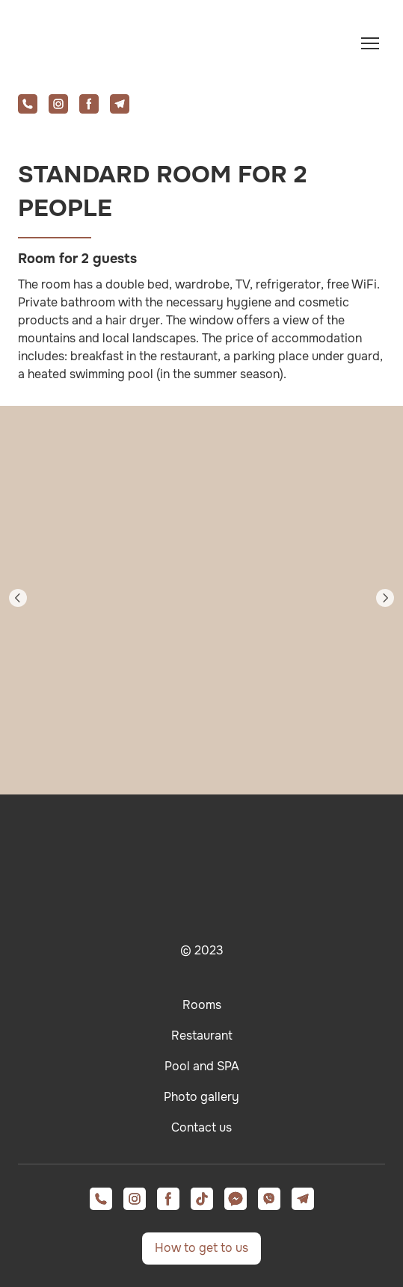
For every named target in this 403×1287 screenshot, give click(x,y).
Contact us (201, 1127)
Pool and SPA (201, 1066)
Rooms (201, 1005)
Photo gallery (201, 1097)
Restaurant (202, 1035)
